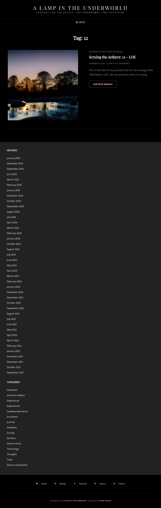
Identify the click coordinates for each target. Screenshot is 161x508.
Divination (12, 389)
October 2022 (14, 302)
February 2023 (14, 281)
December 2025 (15, 163)
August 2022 (13, 313)
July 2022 (11, 318)
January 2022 (13, 351)
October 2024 (14, 201)
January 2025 (13, 190)
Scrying (10, 432)
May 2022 (12, 329)
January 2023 (13, 286)
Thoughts (12, 454)
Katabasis (12, 427)
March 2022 (13, 340)
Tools (9, 459)
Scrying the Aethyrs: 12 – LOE (112, 57)
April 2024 (12, 222)
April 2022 (12, 335)
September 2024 (15, 206)
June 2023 (12, 259)
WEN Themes (105, 500)
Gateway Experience (17, 411)
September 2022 (15, 308)
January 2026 (13, 158)
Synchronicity (14, 443)
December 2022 (15, 292)
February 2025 (14, 184)
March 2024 (13, 227)
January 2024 (13, 238)
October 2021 (14, 367)
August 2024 (13, 211)
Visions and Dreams (114, 52)
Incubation (12, 416)
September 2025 (15, 168)
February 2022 (14, 345)
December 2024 (15, 195)
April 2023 (12, 270)
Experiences (13, 400)
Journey (11, 422)
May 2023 (12, 265)
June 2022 (12, 324)
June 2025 (12, 174)
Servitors (11, 438)
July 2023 (11, 254)
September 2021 (15, 372)
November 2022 (15, 297)
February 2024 (14, 233)
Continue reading (105, 85)
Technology (13, 448)
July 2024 (11, 217)
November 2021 (15, 361)
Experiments (13, 405)
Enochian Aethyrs (97, 52)
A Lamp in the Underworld (80, 7)
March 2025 (13, 179)
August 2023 (13, 249)
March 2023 (13, 276)
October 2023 (14, 243)
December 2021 (15, 356)
